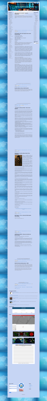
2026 (34, 13)
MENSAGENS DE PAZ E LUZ (11, 46)
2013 (34, 34)
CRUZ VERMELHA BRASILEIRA (11, 22)
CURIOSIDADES (21, 285)
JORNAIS (10, 42)
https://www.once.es (26, 282)
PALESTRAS (10, 50)
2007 (34, 39)
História (10, 37)
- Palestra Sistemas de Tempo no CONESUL (14, 295)
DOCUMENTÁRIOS (19, 86)
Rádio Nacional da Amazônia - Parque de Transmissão (36, 16)
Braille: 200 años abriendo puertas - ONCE (22, 263)
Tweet (30, 386)
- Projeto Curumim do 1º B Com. (15, 297)
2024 (34, 25)
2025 (34, 14)
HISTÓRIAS (22, 261)
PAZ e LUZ (10, 51)
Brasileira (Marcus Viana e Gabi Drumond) (22, 88)
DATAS (10, 25)
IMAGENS (10, 40)
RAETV (10, 53)
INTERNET (10, 41)
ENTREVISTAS (10, 30)
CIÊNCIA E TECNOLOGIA (10, 21)
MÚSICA (18, 151)
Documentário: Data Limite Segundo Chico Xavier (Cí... (36, 19)
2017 (34, 31)
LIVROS (10, 44)
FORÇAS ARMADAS (11, 36)
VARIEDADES (24, 285)
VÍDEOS (26, 86)
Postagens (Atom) (18, 288)
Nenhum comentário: (17, 105)
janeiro (35, 24)
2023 (34, 26)
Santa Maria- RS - (23, 394)
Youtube (30, 387)
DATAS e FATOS (10, 26)
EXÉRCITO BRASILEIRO (10, 33)
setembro (36, 22)
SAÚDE (10, 54)
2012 (34, 35)
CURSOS (10, 24)
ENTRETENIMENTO (11, 29)
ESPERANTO (10, 32)
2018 (34, 30)
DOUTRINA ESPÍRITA (23, 86)
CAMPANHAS (18, 285)
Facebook (30, 384)
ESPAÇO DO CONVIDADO (10, 31)
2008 (34, 38)
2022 (34, 27)
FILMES (10, 35)
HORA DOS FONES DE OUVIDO (11, 39)
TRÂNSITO (10, 55)
